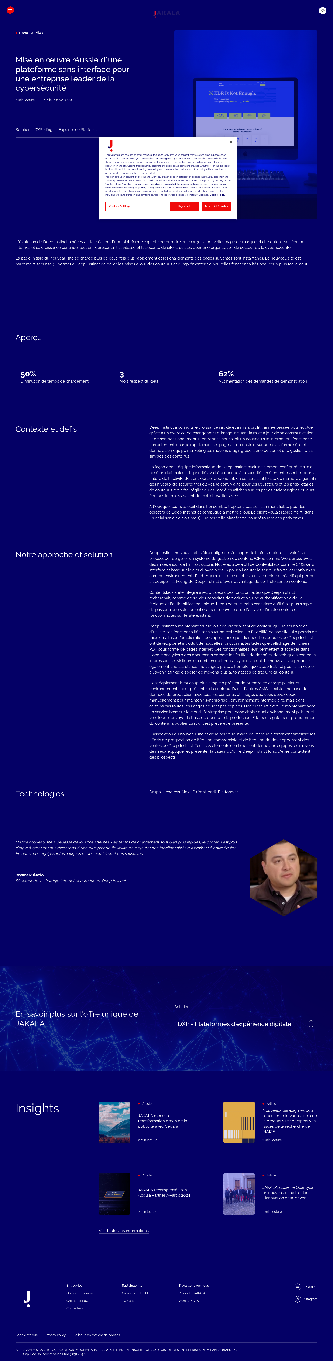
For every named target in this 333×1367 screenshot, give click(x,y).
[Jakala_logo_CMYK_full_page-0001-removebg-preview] (166, 14)
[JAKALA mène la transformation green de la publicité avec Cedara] (146, 1122)
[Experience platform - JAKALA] (245, 1027)
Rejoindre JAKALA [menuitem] (192, 1293)
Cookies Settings (119, 206)
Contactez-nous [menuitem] (78, 1308)
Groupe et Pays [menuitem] (77, 1301)
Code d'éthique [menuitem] (27, 1336)
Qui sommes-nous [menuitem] (79, 1293)
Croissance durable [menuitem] (136, 1293)
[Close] (231, 141)
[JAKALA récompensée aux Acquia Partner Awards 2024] (146, 1196)
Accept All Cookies (216, 206)
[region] (168, 178)
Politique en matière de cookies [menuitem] (96, 1336)
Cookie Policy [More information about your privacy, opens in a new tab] (217, 194)
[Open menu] (10, 10)
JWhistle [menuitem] (128, 1301)
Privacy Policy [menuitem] (56, 1336)
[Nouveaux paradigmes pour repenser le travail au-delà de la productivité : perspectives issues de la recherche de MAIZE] (270, 1122)
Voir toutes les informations (124, 1230)
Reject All (184, 206)
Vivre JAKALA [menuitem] (189, 1301)
